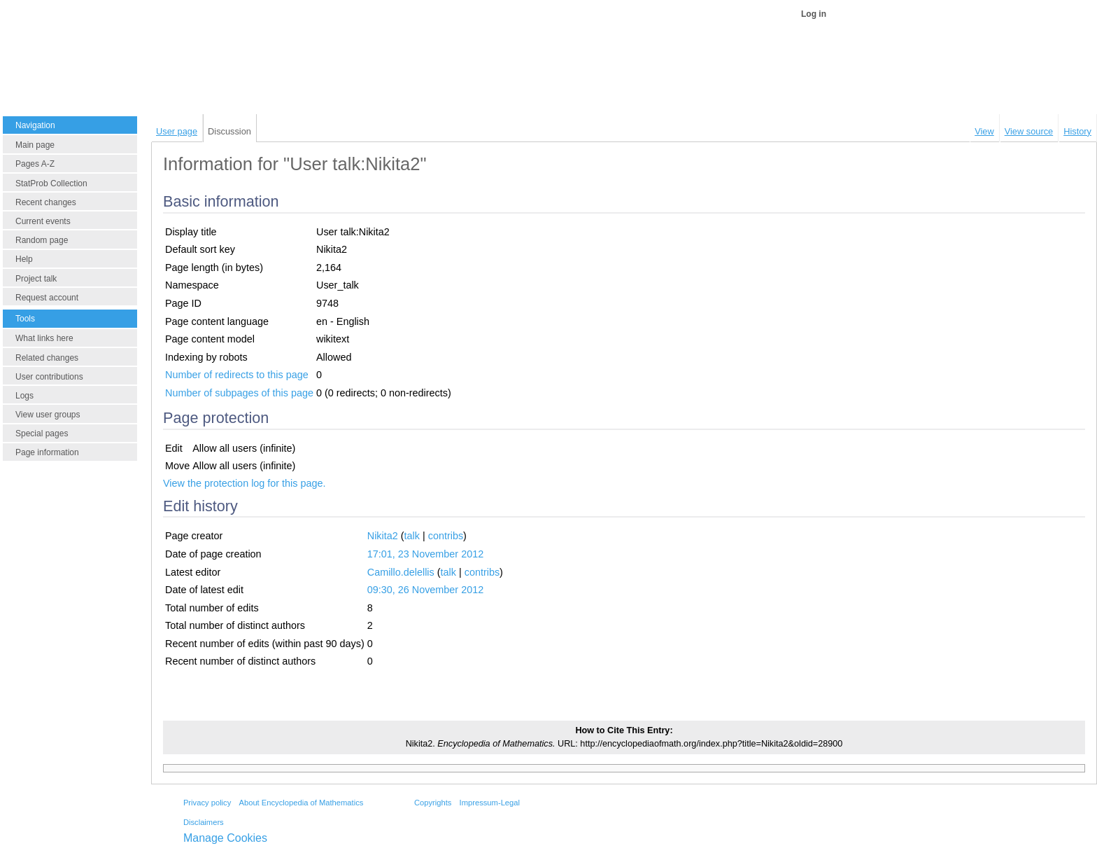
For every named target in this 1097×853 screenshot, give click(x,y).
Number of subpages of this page (239, 392)
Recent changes (45, 202)
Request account (46, 298)
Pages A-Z (35, 164)
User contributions (49, 377)
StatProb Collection (51, 183)
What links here (44, 338)
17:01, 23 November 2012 (425, 554)
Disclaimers (203, 822)
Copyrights (432, 802)
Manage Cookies (225, 838)
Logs (24, 396)
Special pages (41, 433)
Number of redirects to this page (237, 374)
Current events (43, 221)
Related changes (46, 358)
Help (24, 259)
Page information (47, 452)
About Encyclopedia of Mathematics (301, 802)
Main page (35, 145)
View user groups (47, 414)
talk (412, 535)
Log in (813, 14)
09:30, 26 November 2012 (425, 589)
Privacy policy (207, 802)
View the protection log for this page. (244, 483)
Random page (41, 240)
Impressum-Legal (490, 802)
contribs (445, 535)
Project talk (36, 279)
